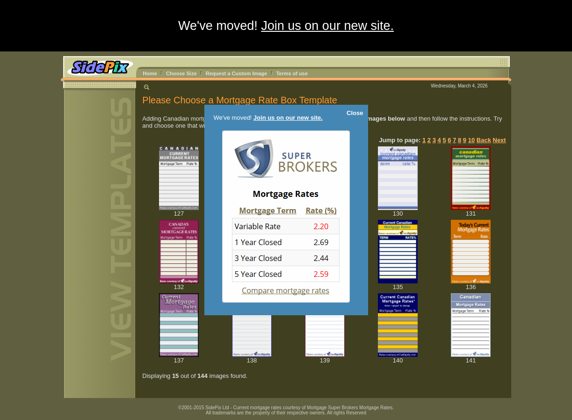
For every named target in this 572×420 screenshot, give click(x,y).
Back (484, 140)
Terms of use (292, 73)
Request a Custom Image (236, 73)
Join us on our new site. (327, 26)
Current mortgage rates (257, 407)
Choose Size (181, 73)
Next (499, 140)
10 (471, 140)
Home (150, 73)
